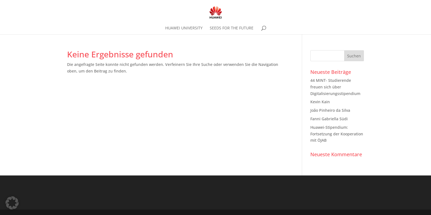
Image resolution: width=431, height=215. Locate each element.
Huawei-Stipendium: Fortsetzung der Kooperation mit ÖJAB (336, 134)
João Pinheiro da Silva (330, 110)
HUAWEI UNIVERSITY (184, 28)
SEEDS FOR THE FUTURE (231, 28)
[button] (12, 203)
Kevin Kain (320, 101)
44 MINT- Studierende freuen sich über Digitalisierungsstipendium (335, 87)
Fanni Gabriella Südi (329, 118)
